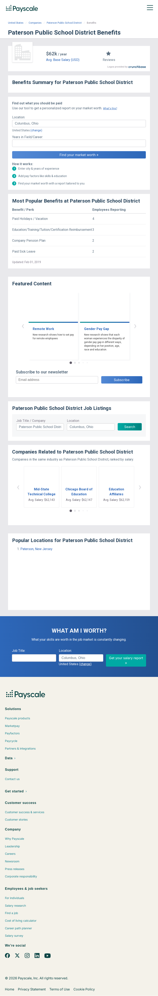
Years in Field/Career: (27, 137)
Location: (18, 117)
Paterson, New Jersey (36, 549)
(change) (36, 130)
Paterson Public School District (64, 22)
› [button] (135, 325)
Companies (35, 22)
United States (15, 22)
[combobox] (79, 123)
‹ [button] (22, 325)
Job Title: (18, 651)
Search (129, 427)
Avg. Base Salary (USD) (62, 60)
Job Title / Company (30, 421)
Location (73, 421)
